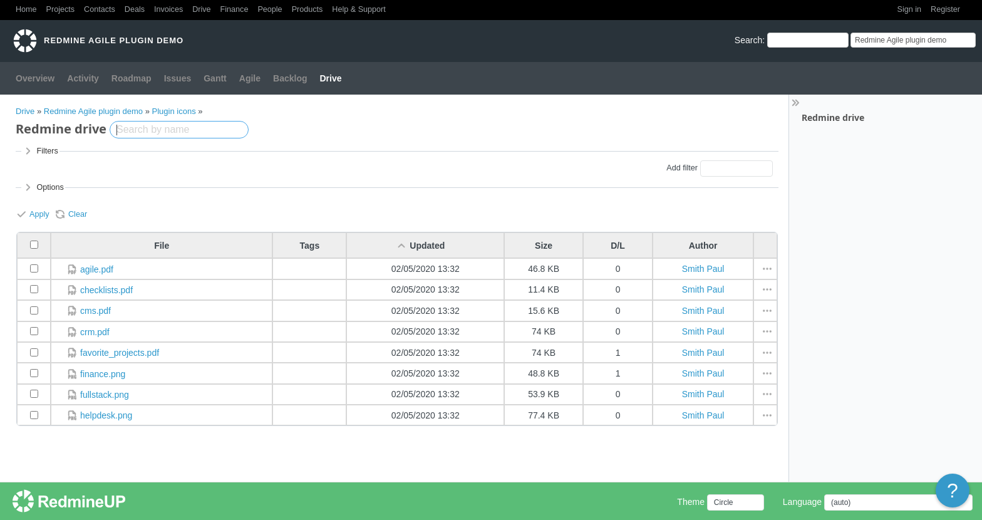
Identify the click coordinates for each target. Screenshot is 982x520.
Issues (178, 78)
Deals (135, 9)
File (161, 246)
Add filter (682, 168)
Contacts (99, 9)
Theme (691, 502)
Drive (201, 9)
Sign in (909, 9)
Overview (35, 78)
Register (945, 9)
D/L (618, 246)
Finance (234, 9)
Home (26, 9)
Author (703, 246)
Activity (83, 78)
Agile (250, 78)
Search (748, 40)
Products (307, 9)
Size (543, 246)
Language (802, 502)
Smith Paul (703, 269)
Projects (60, 9)
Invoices (168, 9)
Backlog (290, 78)
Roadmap (131, 78)
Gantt (215, 78)
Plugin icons (174, 111)
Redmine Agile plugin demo (93, 111)
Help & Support (358, 9)
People (269, 9)
